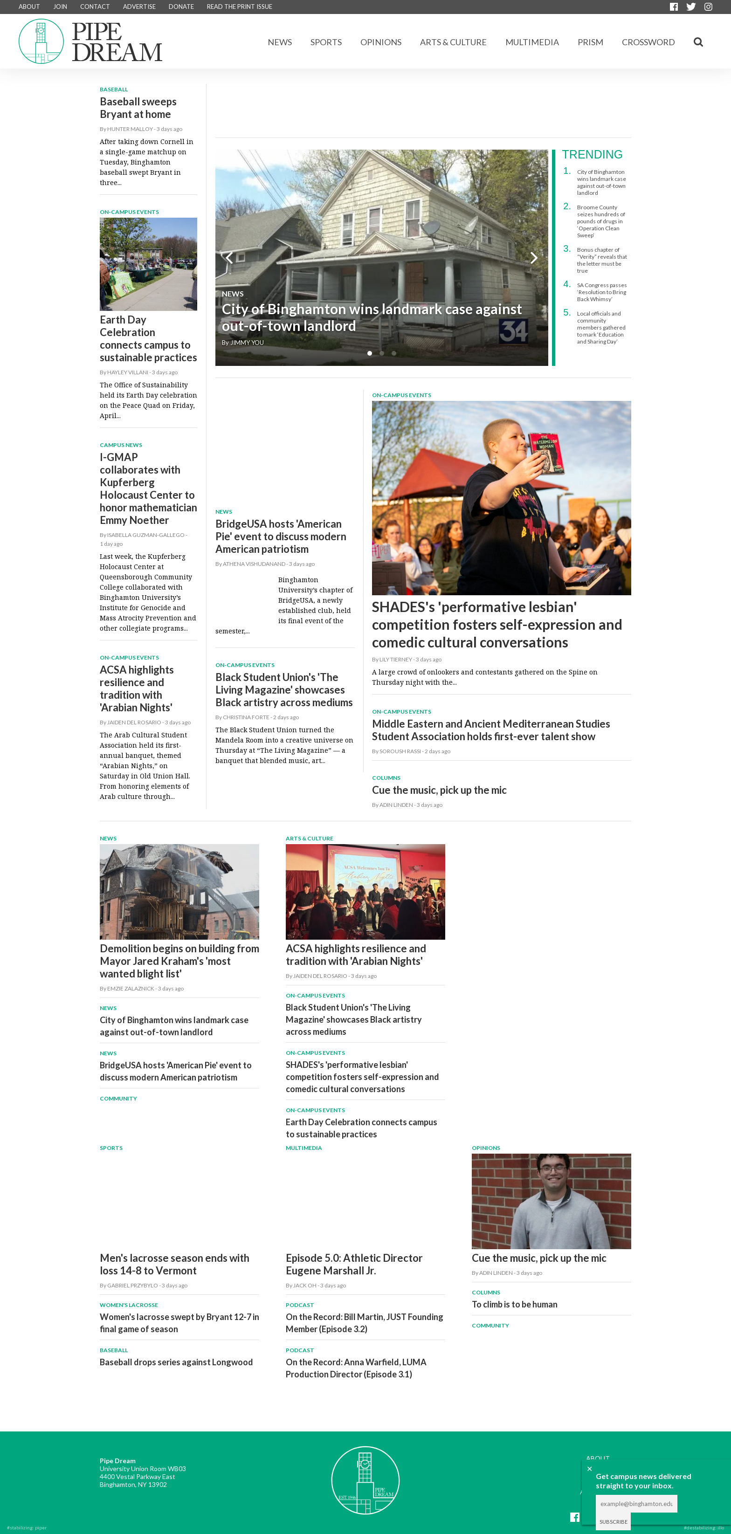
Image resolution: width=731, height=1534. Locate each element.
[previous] (230, 258)
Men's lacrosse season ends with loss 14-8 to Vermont (174, 1264)
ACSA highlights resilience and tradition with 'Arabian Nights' (137, 688)
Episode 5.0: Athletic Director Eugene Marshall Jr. (354, 1264)
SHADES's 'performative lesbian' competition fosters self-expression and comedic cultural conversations (497, 624)
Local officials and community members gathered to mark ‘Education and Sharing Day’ (601, 327)
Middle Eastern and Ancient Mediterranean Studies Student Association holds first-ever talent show (491, 730)
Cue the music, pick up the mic (439, 790)
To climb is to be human (515, 1304)
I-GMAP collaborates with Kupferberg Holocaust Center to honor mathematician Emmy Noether (148, 488)
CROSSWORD (648, 42)
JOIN (60, 6)
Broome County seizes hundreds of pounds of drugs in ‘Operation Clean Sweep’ (601, 221)
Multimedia (532, 42)
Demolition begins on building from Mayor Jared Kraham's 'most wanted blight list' (179, 961)
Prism (590, 42)
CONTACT (95, 6)
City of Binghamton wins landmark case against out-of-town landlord (372, 317)
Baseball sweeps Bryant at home (138, 107)
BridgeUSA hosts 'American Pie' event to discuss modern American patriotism (280, 536)
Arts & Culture (453, 42)
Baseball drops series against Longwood (176, 1362)
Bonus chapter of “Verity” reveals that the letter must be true (602, 260)
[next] (533, 258)
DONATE (181, 6)
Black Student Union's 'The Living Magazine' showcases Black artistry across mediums (284, 690)
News (280, 42)
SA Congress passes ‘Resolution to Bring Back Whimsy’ (602, 292)
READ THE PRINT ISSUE (239, 6)
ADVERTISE (139, 6)
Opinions (380, 42)
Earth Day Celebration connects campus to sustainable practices (148, 338)
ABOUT (29, 6)
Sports (326, 42)
